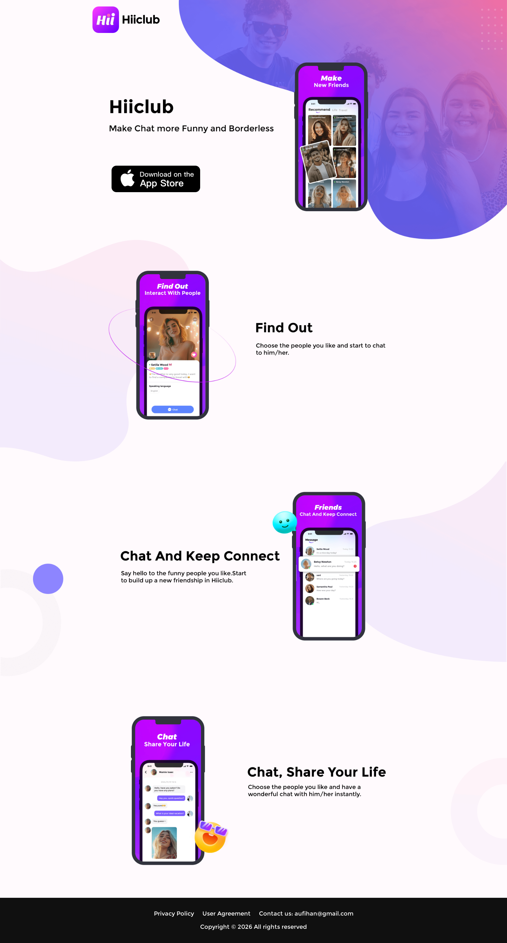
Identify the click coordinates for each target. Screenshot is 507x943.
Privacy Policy (174, 913)
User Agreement (226, 913)
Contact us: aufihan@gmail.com (306, 913)
